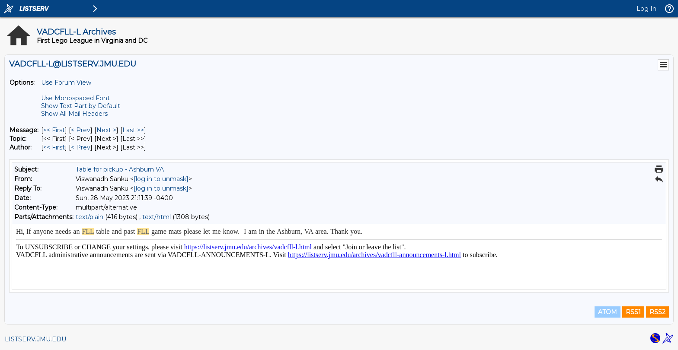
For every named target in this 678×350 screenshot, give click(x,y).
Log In (646, 9)
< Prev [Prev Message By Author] (80, 147)
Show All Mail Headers (74, 114)
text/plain (89, 217)
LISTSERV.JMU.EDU (35, 339)
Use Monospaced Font (75, 98)
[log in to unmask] (161, 179)
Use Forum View (66, 82)
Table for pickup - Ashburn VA (120, 169)
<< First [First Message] (54, 130)
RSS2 (657, 312)
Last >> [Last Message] (133, 130)
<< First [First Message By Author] (54, 147)
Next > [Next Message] (106, 130)
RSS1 (633, 312)
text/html (156, 217)
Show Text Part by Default (80, 106)
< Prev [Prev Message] (80, 130)
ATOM (607, 312)
